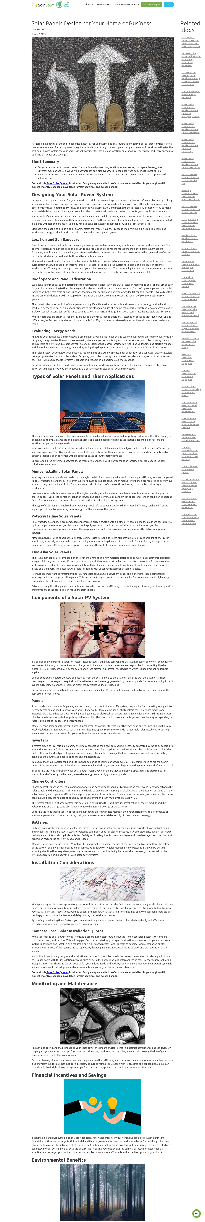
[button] (89, 4)
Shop (168, 4)
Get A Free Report (152, 4)
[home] (51, 4)
